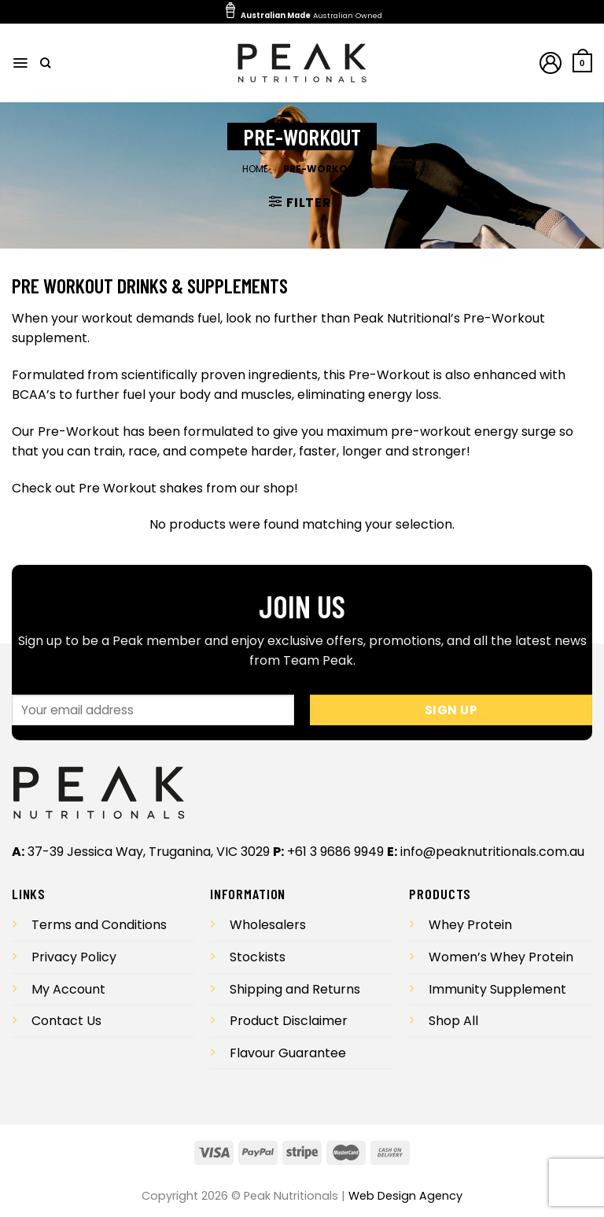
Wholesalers (268, 925)
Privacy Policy (73, 957)
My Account (68, 989)
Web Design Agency (405, 1196)
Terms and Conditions (99, 925)
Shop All (453, 1021)
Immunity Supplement (497, 989)
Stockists (257, 957)
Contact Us (66, 1021)
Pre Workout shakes (141, 488)
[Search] (45, 63)
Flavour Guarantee (288, 1053)
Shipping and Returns (295, 989)
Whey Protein (470, 925)
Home (255, 168)
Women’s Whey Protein (501, 957)
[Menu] (20, 63)
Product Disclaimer (289, 1021)
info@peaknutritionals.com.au (492, 852)
